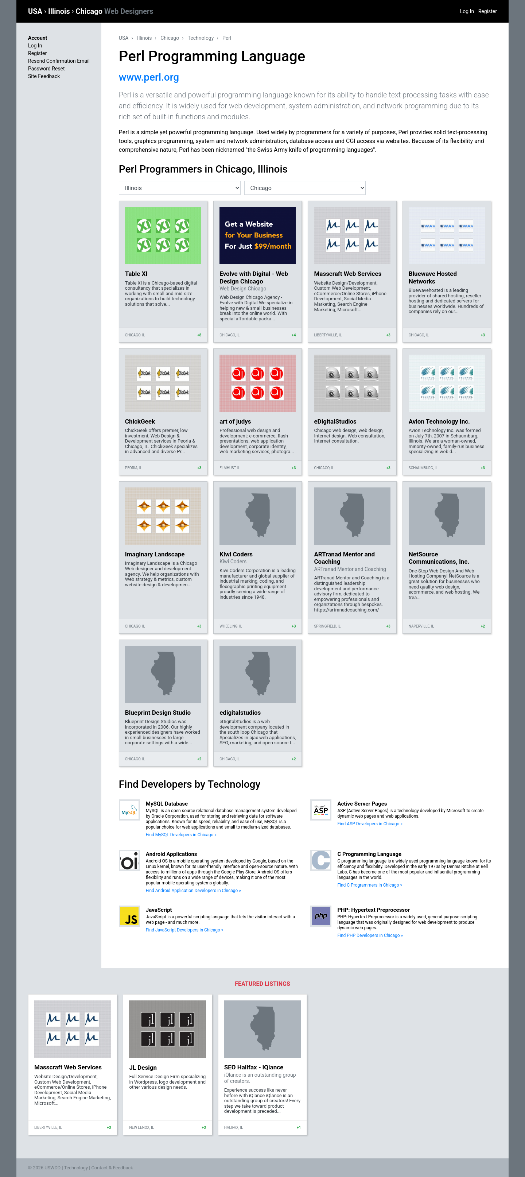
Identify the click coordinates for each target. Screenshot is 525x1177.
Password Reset (46, 69)
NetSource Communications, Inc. (439, 558)
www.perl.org (149, 77)
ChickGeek (140, 421)
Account (37, 38)
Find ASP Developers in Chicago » (369, 823)
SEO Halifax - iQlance (253, 1067)
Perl (226, 38)
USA (36, 11)
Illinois (60, 11)
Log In (467, 11)
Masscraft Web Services (347, 273)
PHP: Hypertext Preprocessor (373, 910)
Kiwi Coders (236, 554)
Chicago (114, 11)
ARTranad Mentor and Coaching (344, 558)
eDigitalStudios (335, 421)
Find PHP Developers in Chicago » (370, 935)
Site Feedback (44, 76)
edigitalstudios (240, 712)
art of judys (235, 421)
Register (487, 11)
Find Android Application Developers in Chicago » (193, 890)
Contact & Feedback (112, 1167)
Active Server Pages (362, 803)
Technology (201, 38)
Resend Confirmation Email (59, 61)
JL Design (143, 1067)
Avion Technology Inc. (439, 421)
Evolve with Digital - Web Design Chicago (253, 277)
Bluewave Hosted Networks (433, 277)
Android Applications (171, 854)
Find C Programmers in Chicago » (369, 885)
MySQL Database (167, 803)
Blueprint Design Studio (158, 712)
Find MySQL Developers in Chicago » (181, 834)
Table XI (136, 273)
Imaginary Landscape (155, 554)
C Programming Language (369, 854)
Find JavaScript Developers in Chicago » (184, 930)
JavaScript (159, 910)
